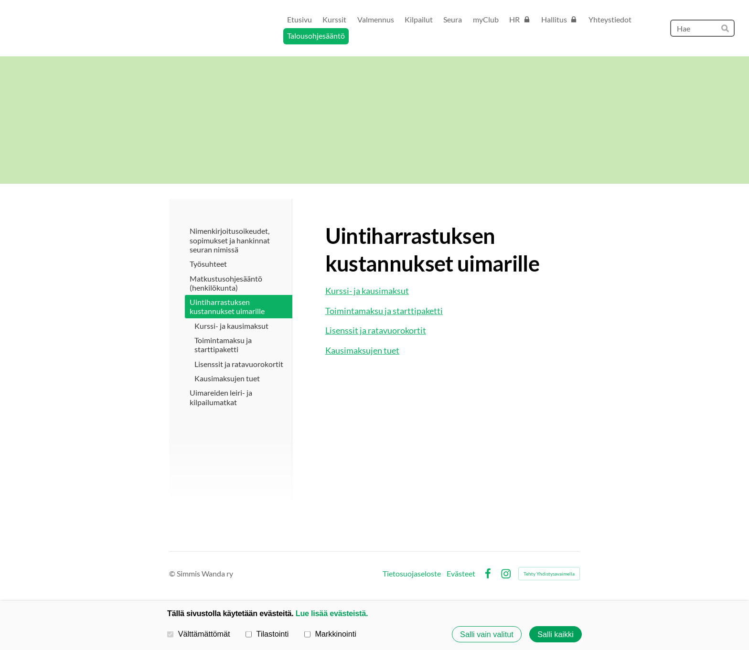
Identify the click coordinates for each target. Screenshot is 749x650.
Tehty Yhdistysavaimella (549, 574)
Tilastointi (267, 633)
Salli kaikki (555, 634)
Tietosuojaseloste (412, 573)
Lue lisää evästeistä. (332, 613)
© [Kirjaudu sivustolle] (173, 573)
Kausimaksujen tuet (362, 350)
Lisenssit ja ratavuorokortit (375, 330)
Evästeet (461, 573)
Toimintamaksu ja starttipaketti (384, 310)
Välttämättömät (198, 633)
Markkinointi (330, 633)
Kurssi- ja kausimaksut (367, 290)
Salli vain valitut (487, 634)
